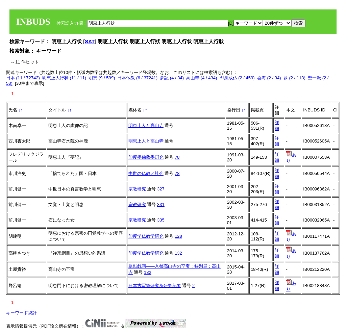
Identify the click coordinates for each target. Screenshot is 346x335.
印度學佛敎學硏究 (146, 157)
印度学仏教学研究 (146, 236)
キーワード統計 (21, 312)
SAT (90, 41)
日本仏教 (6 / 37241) (137, 77)
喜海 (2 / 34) (269, 77)
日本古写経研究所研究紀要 (154, 285)
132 (178, 253)
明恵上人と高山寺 (146, 125)
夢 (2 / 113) (294, 77)
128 (178, 236)
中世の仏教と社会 (146, 173)
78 (177, 157)
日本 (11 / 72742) (23, 77)
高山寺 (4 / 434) (201, 77)
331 (161, 204)
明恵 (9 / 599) (102, 77)
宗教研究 (137, 188)
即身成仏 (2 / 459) (237, 77)
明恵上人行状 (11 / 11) (64, 77)
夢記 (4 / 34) (172, 77)
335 (161, 220)
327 (161, 188)
